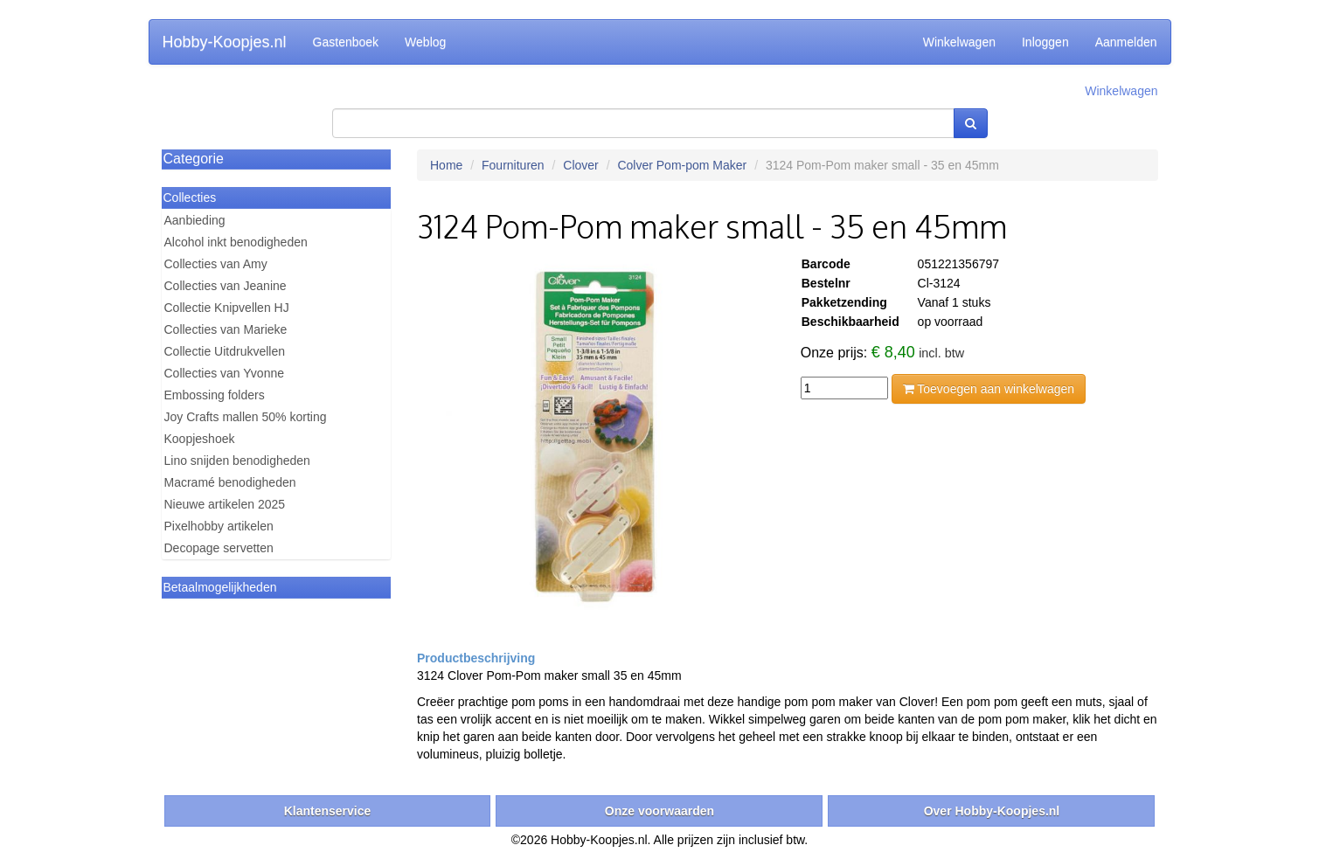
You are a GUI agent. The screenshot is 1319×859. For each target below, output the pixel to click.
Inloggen (1045, 42)
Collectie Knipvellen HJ (226, 308)
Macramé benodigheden (230, 482)
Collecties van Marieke (226, 329)
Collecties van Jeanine (225, 286)
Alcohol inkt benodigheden (236, 242)
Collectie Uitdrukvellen (225, 351)
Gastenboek (346, 42)
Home (446, 165)
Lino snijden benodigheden (237, 461)
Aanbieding (195, 220)
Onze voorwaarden (659, 811)
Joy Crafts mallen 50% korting (245, 417)
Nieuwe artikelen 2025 (225, 504)
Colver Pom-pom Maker (681, 165)
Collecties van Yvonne (224, 373)
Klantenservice (327, 811)
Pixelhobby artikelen (219, 526)
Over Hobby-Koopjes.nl (992, 811)
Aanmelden (1126, 42)
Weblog (425, 42)
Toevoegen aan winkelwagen (988, 389)
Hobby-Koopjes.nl (225, 42)
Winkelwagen (959, 42)
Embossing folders (214, 395)
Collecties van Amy (215, 264)
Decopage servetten (219, 548)
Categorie (193, 158)
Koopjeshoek (199, 439)
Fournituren (513, 165)
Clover (580, 165)
